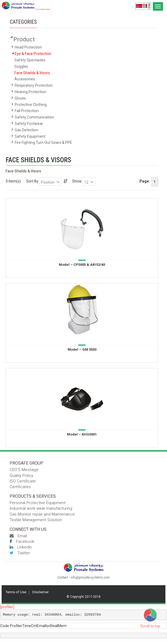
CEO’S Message (24, 469)
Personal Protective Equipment (37, 502)
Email (18, 535)
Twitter (20, 553)
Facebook (22, 541)
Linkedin (21, 547)
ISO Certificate (23, 481)
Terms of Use (16, 592)
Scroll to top (150, 626)
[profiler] (7, 607)
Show (77, 181)
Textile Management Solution (36, 519)
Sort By (32, 181)
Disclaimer (40, 592)
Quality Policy (21, 475)
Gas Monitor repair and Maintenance (42, 514)
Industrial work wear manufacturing (41, 508)
